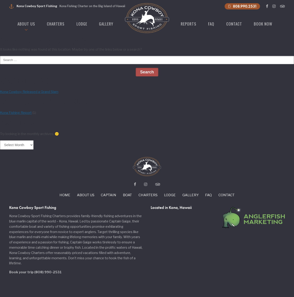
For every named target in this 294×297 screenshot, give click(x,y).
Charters (56, 24)
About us (26, 24)
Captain (108, 195)
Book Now (263, 24)
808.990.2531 (242, 6)
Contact (234, 24)
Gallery (106, 24)
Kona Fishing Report (16, 113)
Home (64, 195)
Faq (211, 24)
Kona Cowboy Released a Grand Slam (29, 92)
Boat (127, 195)
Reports (188, 24)
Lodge (81, 24)
